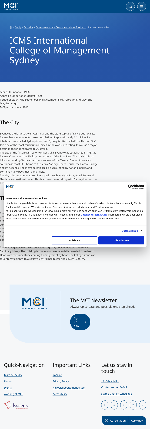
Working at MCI (13, 394)
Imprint (57, 375)
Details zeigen (130, 230)
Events (8, 387)
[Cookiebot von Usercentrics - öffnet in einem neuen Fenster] (130, 186)
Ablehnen (74, 240)
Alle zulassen (121, 240)
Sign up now (80, 321)
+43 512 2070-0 (110, 381)
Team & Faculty (13, 375)
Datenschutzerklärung (94, 214)
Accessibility (60, 394)
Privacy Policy (61, 381)
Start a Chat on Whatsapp (116, 393)
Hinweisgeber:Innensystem (69, 387)
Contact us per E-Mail (114, 387)
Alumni (8, 381)
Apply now (137, 420)
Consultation (115, 420)
